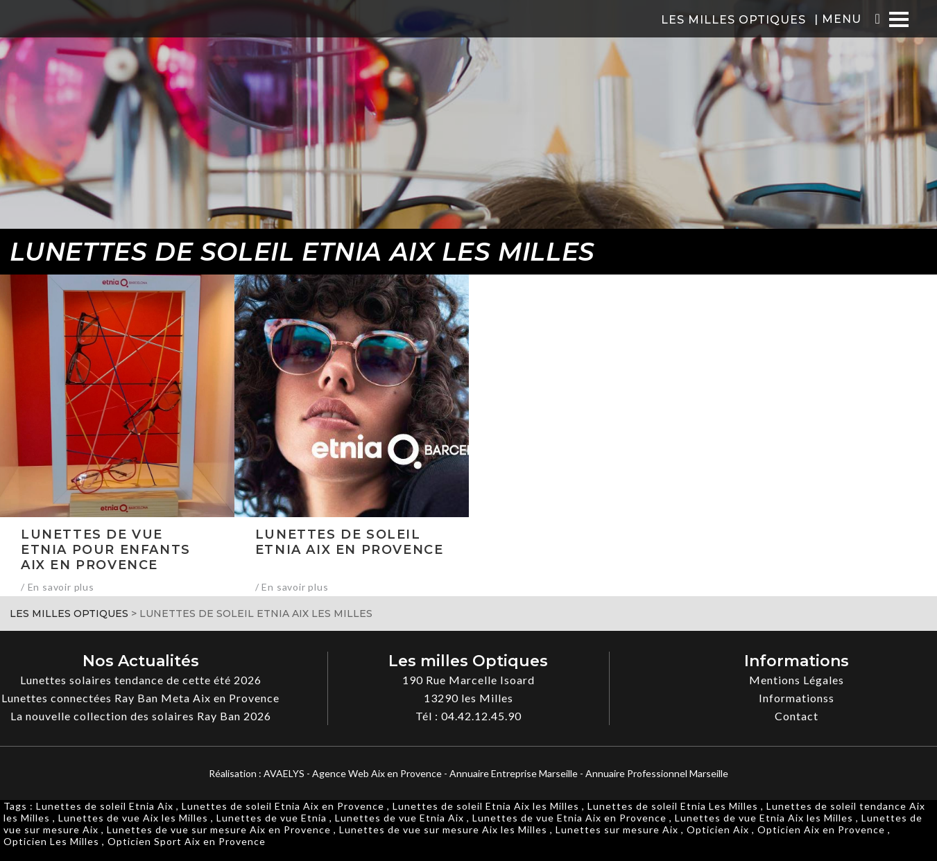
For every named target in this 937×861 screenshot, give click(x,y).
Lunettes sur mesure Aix (617, 829)
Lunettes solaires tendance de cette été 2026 (140, 679)
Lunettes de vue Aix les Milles (133, 818)
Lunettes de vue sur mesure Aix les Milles (443, 829)
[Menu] (899, 19)
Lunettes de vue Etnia (271, 818)
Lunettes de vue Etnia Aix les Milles (764, 818)
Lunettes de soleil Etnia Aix (104, 806)
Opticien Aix (718, 829)
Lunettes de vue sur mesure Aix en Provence (219, 829)
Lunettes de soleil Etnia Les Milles (672, 806)
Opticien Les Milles (51, 841)
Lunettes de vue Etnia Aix (399, 818)
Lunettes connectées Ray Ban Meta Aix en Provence (140, 697)
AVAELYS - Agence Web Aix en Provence (353, 773)
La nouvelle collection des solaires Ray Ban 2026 (140, 715)
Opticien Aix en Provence (821, 829)
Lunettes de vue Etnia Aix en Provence (569, 818)
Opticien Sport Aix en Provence (187, 841)
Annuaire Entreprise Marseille (513, 773)
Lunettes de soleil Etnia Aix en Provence (283, 806)
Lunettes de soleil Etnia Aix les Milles (486, 806)
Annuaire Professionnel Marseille (656, 773)
